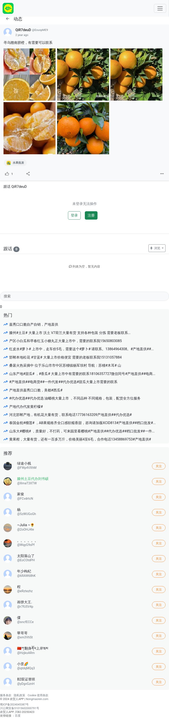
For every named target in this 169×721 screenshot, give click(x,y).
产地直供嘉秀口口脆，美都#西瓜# (33, 390)
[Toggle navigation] (160, 8)
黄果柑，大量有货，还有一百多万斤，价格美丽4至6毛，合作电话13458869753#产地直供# (77, 439)
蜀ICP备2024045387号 (14, 704)
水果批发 (15, 163)
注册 (91, 215)
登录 (74, 215)
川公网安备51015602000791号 (19, 708)
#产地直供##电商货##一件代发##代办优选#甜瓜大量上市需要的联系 (60, 382)
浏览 (155, 248)
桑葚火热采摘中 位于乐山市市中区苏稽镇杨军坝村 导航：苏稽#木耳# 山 (62, 365)
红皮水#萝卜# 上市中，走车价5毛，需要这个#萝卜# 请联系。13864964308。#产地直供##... (78, 349)
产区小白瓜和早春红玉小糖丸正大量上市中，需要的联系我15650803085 (62, 341)
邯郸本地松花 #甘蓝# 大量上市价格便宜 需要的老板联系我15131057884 (62, 357)
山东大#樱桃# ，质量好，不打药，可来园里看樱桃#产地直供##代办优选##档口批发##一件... (79, 431)
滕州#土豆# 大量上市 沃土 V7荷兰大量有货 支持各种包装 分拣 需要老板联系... (67, 333)
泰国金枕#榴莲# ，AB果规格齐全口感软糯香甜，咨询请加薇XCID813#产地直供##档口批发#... (79, 423)
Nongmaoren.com (37, 699)
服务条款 (5, 695)
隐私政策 (19, 695)
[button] (7, 19)
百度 (18, 715)
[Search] (84, 296)
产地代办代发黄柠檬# (23, 407)
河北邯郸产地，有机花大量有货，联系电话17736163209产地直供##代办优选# (67, 415)
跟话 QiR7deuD (15, 187)
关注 (159, 466)
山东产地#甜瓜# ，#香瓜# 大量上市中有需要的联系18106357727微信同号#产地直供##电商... (79, 374)
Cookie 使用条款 (38, 695)
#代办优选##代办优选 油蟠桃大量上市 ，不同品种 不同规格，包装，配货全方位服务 (72, 398)
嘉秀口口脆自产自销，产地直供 (30, 324)
